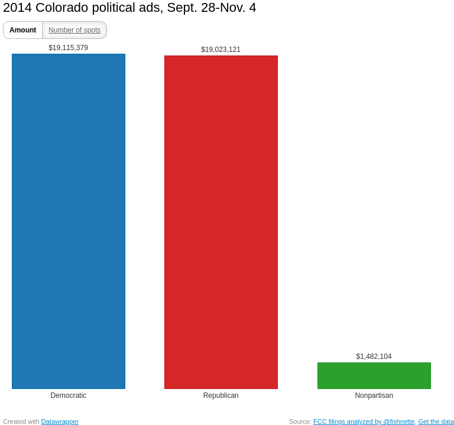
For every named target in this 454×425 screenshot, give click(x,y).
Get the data (436, 421)
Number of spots (74, 30)
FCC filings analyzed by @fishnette (363, 421)
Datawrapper (60, 421)
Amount (22, 30)
